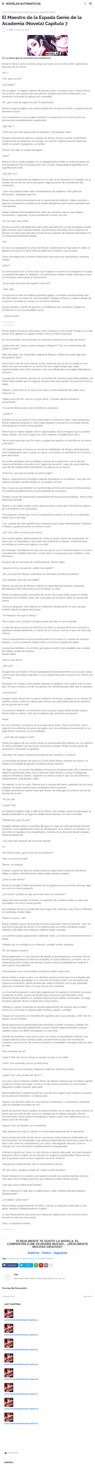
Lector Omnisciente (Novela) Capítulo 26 (21, 1409)
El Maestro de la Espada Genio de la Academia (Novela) (32, 12)
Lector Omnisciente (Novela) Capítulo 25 (21, 1423)
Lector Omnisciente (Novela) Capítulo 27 (21, 1394)
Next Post (88, 1296)
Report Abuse (13, 1453)
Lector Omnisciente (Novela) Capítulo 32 (21, 1320)
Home (4, 12)
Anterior (34, 1252)
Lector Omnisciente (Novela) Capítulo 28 (21, 1379)
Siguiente (60, 1252)
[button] (3, 4)
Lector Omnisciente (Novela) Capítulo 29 (21, 1364)
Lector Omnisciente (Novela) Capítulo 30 (21, 1350)
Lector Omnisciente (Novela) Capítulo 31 (21, 1335)
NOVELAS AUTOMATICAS (23, 3)
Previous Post (8, 1296)
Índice (46, 1252)
